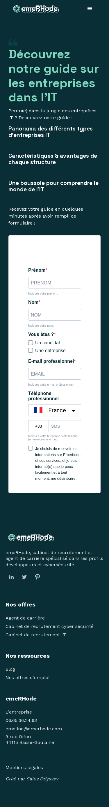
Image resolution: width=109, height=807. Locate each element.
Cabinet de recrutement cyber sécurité (50, 626)
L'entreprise (19, 712)
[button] (90, 8)
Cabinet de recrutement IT (36, 634)
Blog (10, 669)
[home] (34, 8)
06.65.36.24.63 (21, 720)
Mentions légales (24, 767)
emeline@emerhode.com (34, 728)
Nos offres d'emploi (27, 677)
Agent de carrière (25, 618)
